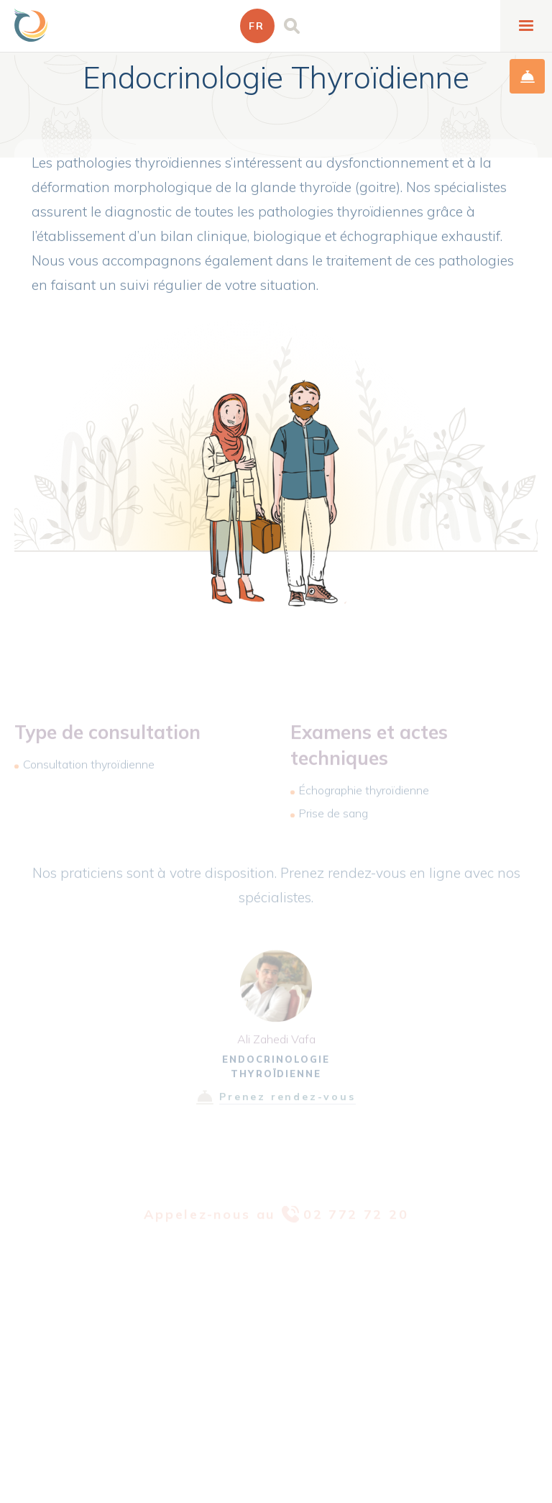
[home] (30, 25)
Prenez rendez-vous (287, 1104)
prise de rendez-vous (527, 76)
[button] (257, 26)
